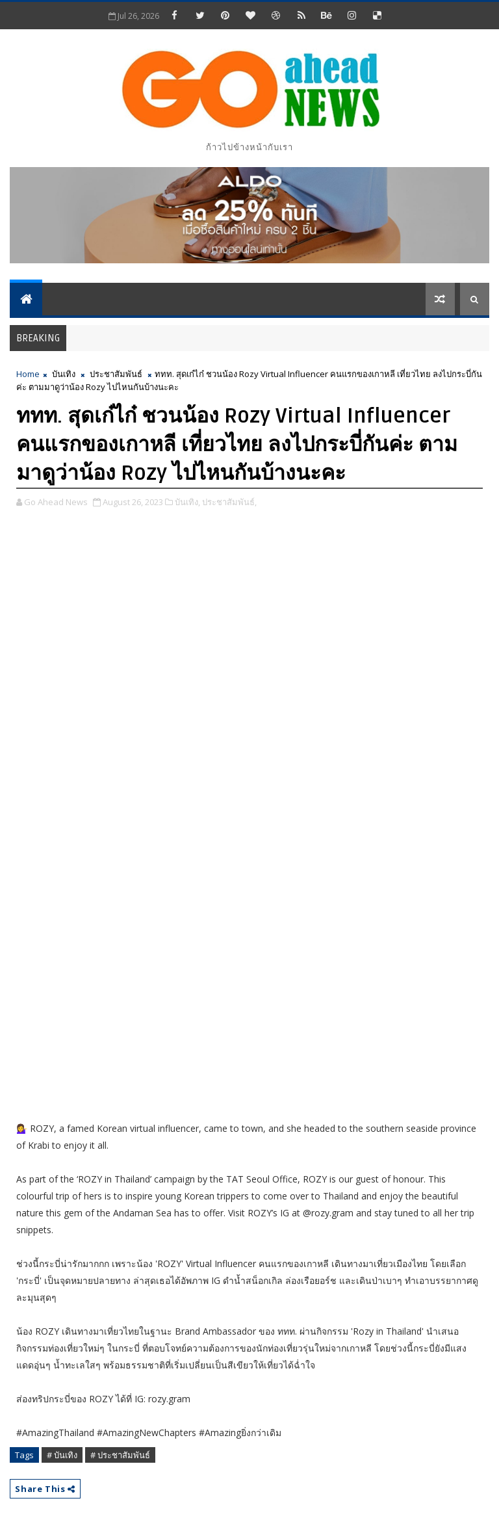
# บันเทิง (62, 1455)
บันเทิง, (187, 502)
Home (28, 374)
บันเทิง (63, 374)
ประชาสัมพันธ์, (229, 502)
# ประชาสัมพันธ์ (120, 1455)
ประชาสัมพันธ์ (116, 374)
